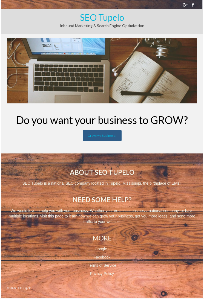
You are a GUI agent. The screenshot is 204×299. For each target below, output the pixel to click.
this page (56, 216)
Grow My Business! (102, 135)
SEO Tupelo (102, 17)
